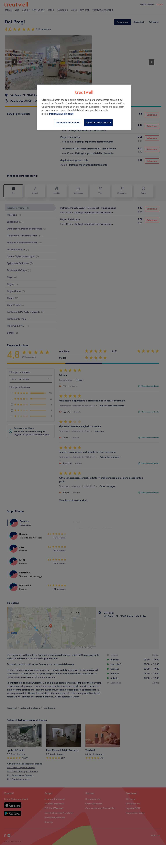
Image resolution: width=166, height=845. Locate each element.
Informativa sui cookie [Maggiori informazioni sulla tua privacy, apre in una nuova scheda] (61, 114)
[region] (84, 107)
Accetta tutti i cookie (98, 122)
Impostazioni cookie (68, 122)
